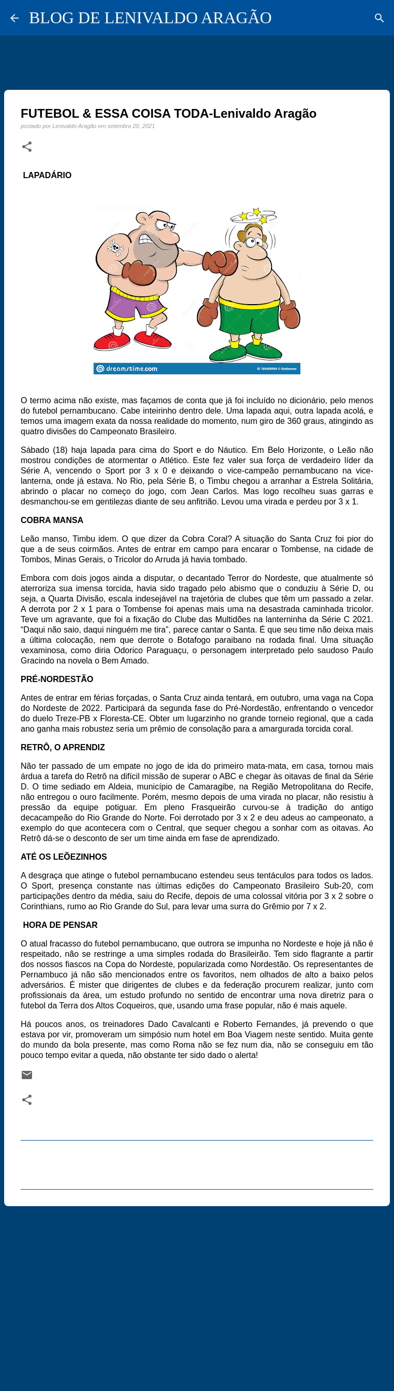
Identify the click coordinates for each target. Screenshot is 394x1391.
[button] (27, 147)
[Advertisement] (197, 1294)
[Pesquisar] (379, 18)
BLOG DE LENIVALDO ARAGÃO (150, 17)
